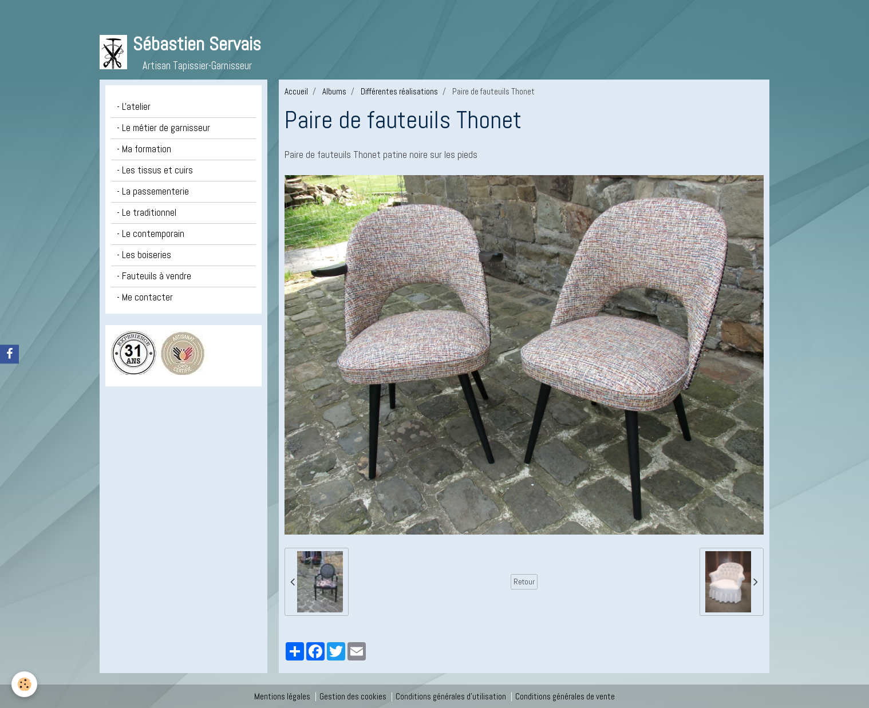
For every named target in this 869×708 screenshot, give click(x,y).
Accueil (296, 91)
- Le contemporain (150, 234)
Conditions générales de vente (565, 696)
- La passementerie (153, 191)
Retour (524, 581)
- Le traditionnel (146, 213)
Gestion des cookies (352, 696)
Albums (334, 91)
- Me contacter (145, 297)
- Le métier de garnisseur (163, 128)
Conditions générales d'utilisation (451, 696)
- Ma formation (144, 149)
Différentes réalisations (399, 91)
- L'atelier (134, 107)
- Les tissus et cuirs (155, 170)
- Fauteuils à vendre (154, 276)
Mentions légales (282, 696)
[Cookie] (24, 684)
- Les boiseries (144, 255)
